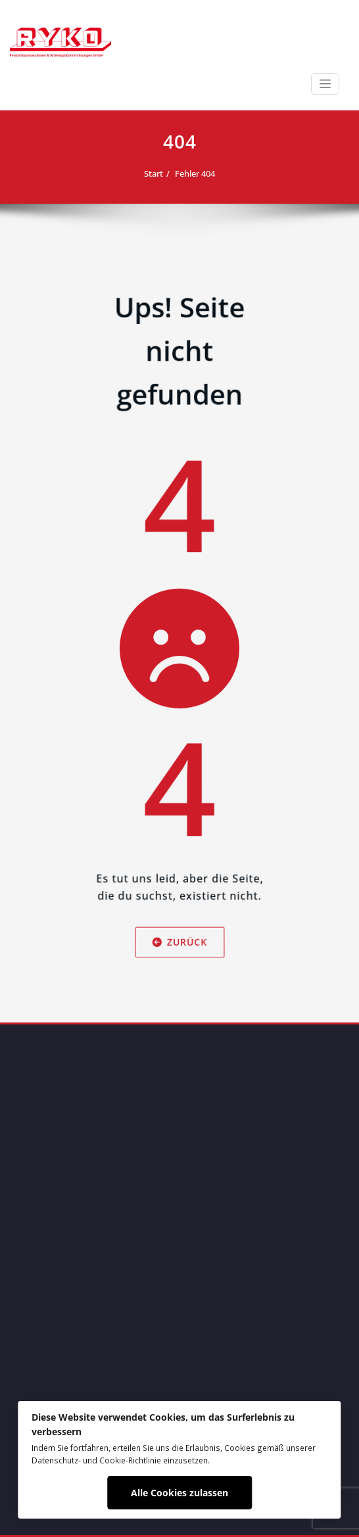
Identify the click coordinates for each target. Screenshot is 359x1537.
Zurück (179, 992)
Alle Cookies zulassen (179, 1492)
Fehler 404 (195, 173)
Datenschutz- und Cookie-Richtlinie (96, 1460)
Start (153, 173)
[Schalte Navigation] (325, 84)
